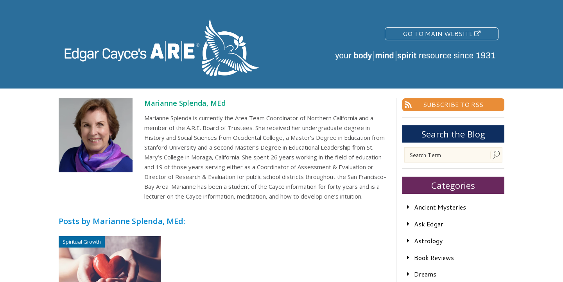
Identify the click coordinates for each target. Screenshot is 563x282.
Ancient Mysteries (440, 207)
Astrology (428, 240)
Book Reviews (434, 257)
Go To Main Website (442, 33)
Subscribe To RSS (453, 104)
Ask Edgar (428, 223)
